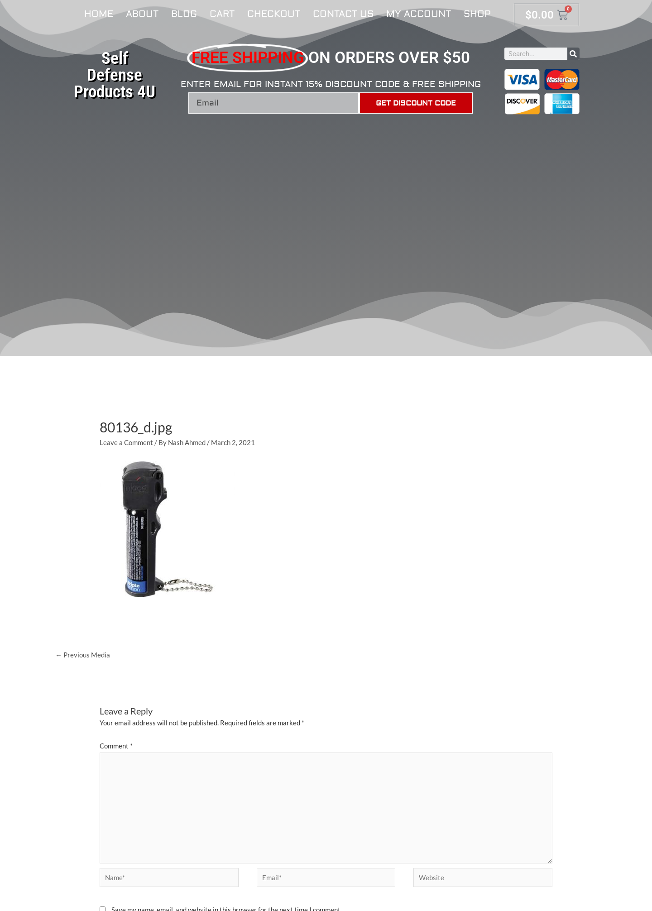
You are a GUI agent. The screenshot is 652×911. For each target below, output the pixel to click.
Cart (222, 13)
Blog (184, 13)
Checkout (273, 13)
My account (418, 13)
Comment (116, 746)
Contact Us (343, 13)
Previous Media (82, 655)
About (142, 13)
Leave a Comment (126, 442)
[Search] (573, 54)
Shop (477, 13)
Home (98, 13)
